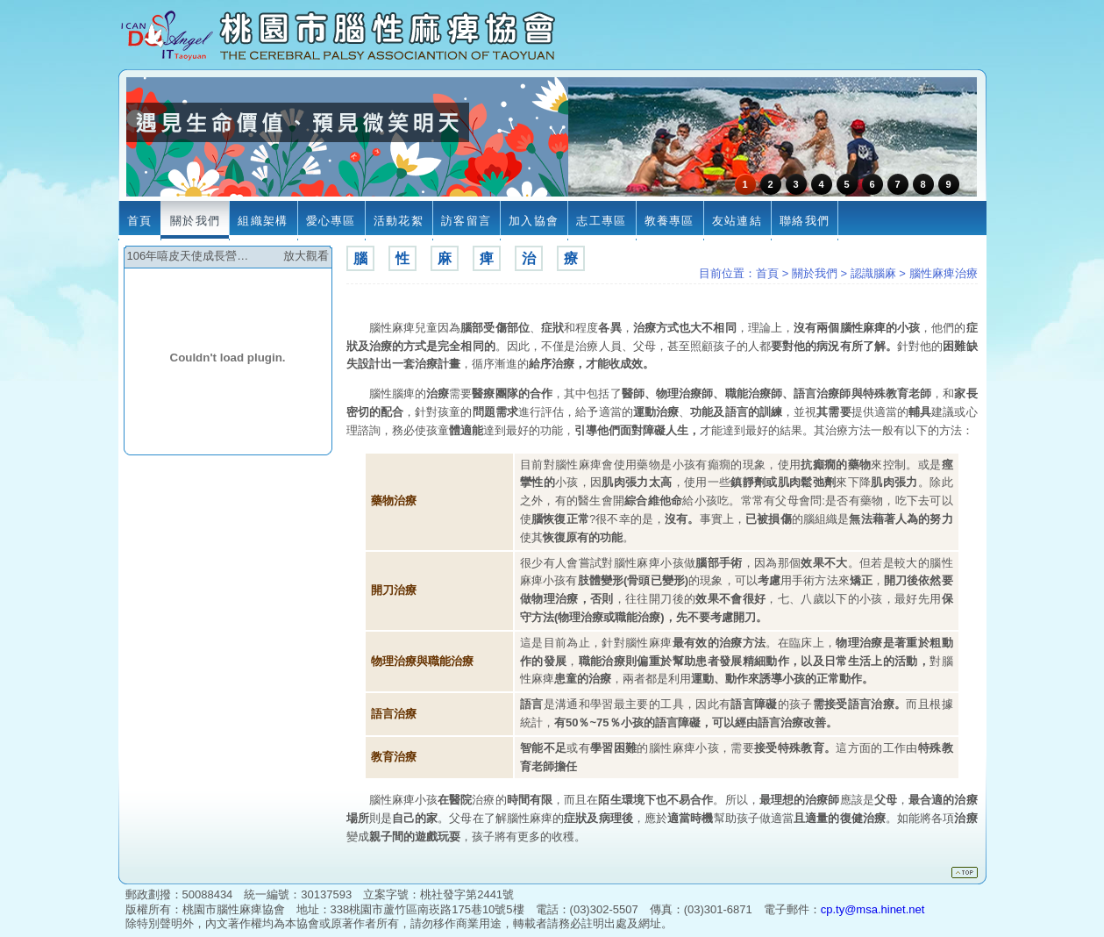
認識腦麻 (873, 273)
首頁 (767, 273)
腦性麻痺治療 (943, 273)
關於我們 (814, 273)
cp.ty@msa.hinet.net (873, 909)
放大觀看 (306, 255)
